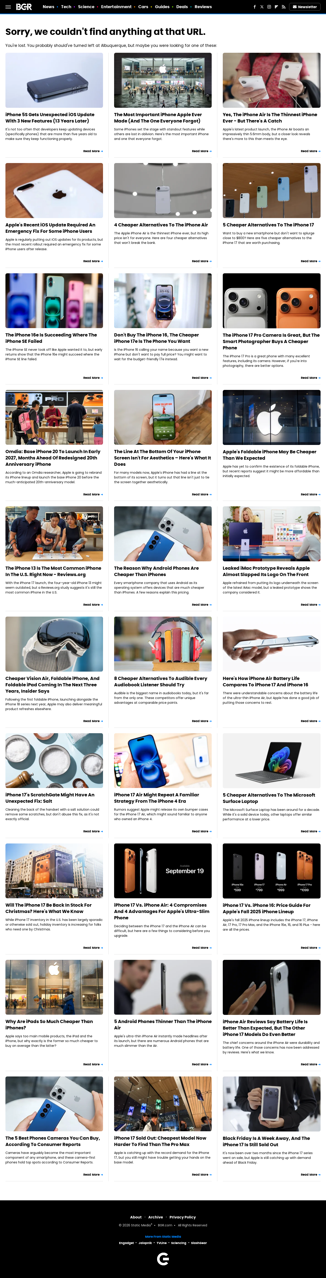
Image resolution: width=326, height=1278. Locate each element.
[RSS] (283, 7)
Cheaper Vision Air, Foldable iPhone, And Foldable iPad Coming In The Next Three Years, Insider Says (52, 684)
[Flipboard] (276, 7)
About (136, 1217)
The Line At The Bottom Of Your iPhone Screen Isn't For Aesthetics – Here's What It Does (162, 458)
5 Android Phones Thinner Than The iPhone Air (163, 1025)
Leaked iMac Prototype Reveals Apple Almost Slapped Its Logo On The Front (266, 571)
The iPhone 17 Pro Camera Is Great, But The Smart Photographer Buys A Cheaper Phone (271, 341)
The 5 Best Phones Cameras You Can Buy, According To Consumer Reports (52, 1141)
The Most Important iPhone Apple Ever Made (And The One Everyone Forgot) (158, 118)
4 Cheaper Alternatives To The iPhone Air (161, 225)
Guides (162, 6)
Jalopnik (145, 1243)
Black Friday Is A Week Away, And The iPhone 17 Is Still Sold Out (266, 1141)
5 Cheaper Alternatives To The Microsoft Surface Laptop (269, 798)
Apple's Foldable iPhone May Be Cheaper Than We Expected (269, 455)
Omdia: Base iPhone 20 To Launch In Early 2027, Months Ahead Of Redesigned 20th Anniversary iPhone (53, 458)
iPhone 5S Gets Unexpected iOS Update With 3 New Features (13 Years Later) (49, 118)
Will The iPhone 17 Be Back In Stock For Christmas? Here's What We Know (48, 908)
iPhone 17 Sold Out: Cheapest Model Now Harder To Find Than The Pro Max (160, 1141)
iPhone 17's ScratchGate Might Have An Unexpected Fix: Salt (49, 798)
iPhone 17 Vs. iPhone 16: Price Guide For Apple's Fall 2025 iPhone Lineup (267, 908)
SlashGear (199, 1243)
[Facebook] (254, 7)
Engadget (126, 1243)
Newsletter (305, 7)
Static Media (141, 1225)
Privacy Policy (183, 1217)
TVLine (162, 1243)
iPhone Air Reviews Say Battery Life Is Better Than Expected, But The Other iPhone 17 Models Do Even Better (265, 1028)
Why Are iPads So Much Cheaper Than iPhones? (49, 1025)
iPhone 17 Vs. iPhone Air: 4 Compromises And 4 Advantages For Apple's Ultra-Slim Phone (161, 911)
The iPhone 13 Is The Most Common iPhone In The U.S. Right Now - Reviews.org (53, 571)
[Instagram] (269, 7)
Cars (143, 6)
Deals (182, 6)
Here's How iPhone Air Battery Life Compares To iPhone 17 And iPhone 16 (265, 681)
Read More (91, 151)
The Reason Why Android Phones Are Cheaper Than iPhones (156, 571)
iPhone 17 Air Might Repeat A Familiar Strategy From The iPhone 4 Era (156, 798)
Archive (155, 1217)
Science (86, 6)
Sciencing (178, 1243)
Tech (66, 6)
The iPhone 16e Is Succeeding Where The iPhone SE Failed (51, 338)
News (48, 6)
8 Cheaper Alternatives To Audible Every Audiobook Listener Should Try (160, 681)
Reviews (203, 6)
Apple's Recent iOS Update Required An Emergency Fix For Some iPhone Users (50, 228)
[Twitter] (262, 7)
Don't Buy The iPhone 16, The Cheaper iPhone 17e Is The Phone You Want (156, 338)
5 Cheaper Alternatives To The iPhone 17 (268, 225)
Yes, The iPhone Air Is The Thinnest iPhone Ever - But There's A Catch (270, 118)
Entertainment (116, 6)
